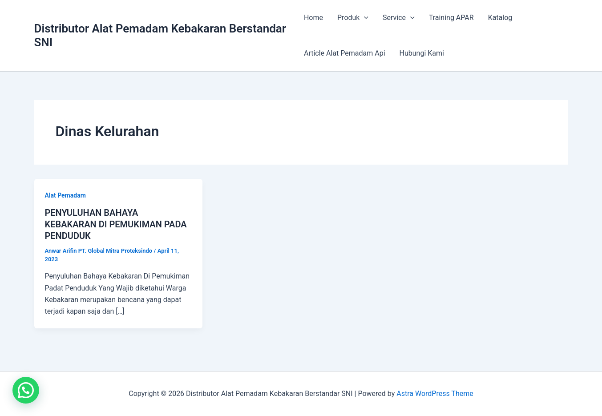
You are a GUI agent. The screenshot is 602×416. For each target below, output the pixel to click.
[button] (25, 390)
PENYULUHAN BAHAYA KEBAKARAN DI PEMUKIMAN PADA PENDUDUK (116, 224)
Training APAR (451, 17)
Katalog (500, 17)
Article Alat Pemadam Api (344, 53)
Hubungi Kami (422, 53)
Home (313, 17)
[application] (364, 18)
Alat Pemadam (65, 195)
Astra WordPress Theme (434, 393)
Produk (352, 18)
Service (399, 18)
